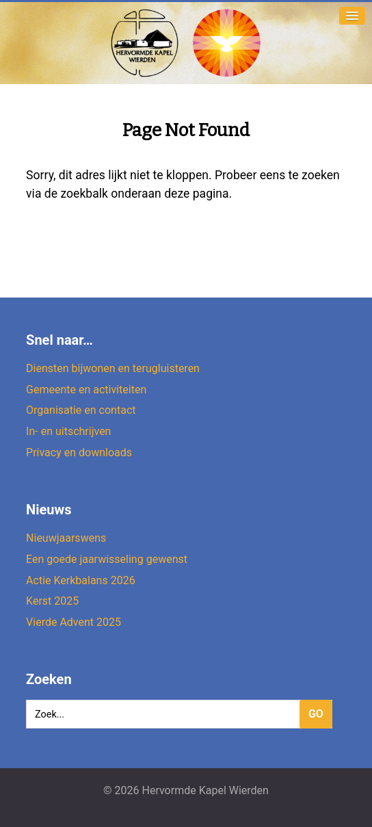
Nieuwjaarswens (66, 537)
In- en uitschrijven (68, 431)
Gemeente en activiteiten (86, 389)
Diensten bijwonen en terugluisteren (113, 368)
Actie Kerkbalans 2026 (80, 580)
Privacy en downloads (79, 452)
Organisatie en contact (80, 410)
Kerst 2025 (52, 600)
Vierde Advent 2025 (73, 622)
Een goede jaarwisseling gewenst (106, 559)
